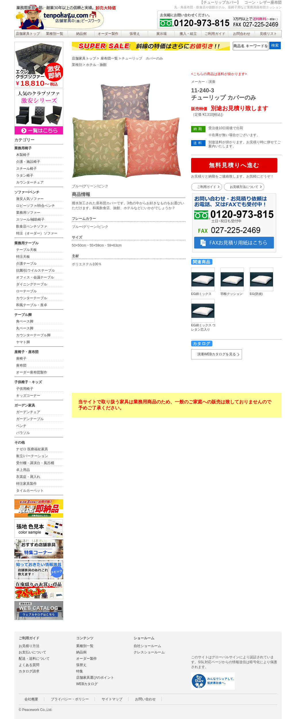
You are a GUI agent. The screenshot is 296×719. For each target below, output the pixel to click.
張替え (135, 34)
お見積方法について (244, 186)
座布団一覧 (109, 58)
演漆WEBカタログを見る (216, 354)
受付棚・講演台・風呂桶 (35, 463)
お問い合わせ (145, 699)
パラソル (23, 433)
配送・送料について (34, 659)
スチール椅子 (26, 169)
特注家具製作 (26, 484)
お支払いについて (32, 652)
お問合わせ (241, 34)
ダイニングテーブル (31, 284)
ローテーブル (26, 291)
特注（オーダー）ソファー (36, 233)
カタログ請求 (29, 671)
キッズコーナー (28, 396)
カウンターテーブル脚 (33, 335)
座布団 (21, 365)
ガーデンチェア (28, 412)
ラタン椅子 (24, 175)
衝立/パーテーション (32, 456)
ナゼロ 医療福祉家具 (32, 449)
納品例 (81, 34)
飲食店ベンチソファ (31, 226)
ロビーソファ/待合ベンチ (35, 206)
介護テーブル (26, 264)
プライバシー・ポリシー (70, 699)
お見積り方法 (29, 646)
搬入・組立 (188, 34)
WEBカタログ (87, 684)
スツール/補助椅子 (30, 220)
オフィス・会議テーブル (35, 277)
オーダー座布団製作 (31, 372)
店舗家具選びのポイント (95, 678)
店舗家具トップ (28, 34)
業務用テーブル (26, 243)
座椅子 (21, 358)
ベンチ (21, 426)
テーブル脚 (23, 315)
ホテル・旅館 (96, 65)
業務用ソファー (28, 213)
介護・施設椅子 (28, 162)
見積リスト (268, 34)
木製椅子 (23, 155)
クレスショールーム (149, 652)
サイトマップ (112, 699)
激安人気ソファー (30, 199)
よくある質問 (29, 665)
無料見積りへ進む (234, 165)
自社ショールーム (147, 646)
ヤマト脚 (23, 342)
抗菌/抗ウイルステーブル (35, 270)
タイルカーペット (30, 491)
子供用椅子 (24, 389)
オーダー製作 (108, 34)
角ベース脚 (24, 321)
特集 (79, 671)
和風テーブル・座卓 (31, 305)
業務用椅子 (23, 148)
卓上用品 (23, 470)
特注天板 (23, 257)
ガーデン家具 (24, 405)
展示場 (161, 34)
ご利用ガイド (215, 34)
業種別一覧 (54, 34)
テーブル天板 (26, 250)
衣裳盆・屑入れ (28, 477)
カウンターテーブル (31, 298)
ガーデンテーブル (30, 419)
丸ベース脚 (24, 328)
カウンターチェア (30, 182)
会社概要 (31, 699)
